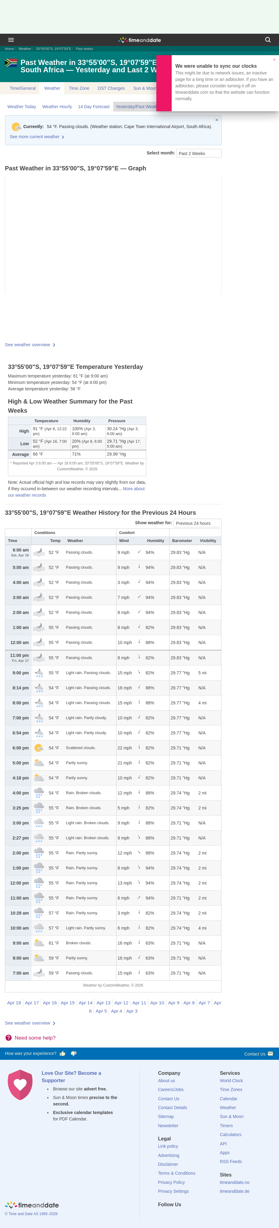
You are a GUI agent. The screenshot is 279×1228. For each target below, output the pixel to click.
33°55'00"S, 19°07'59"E (53, 49)
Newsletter (168, 1125)
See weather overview (27, 344)
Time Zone (79, 88)
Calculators (230, 1134)
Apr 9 (173, 1002)
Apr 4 (116, 1011)
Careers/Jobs (171, 1089)
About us (166, 1080)
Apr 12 (121, 1002)
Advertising (168, 1155)
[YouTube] (204, 1215)
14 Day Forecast (94, 106)
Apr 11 (139, 1002)
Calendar (228, 1098)
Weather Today (21, 106)
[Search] (268, 40)
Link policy (168, 1146)
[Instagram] (193, 1215)
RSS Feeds (231, 1161)
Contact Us (259, 1053)
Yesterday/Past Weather (139, 106)
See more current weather (34, 136)
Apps (225, 1152)
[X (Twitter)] (173, 1215)
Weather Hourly (57, 106)
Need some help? (35, 1038)
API (223, 1143)
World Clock (231, 1080)
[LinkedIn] (183, 1215)
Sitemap (166, 1116)
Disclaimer (168, 1164)
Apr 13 (103, 1002)
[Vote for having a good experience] (62, 1054)
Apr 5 (101, 1011)
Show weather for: (154, 522)
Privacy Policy (171, 1182)
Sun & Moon (145, 88)
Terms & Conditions (176, 1173)
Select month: (161, 152)
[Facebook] (162, 1215)
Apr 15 (68, 1002)
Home (9, 49)
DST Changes (111, 88)
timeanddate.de (235, 1191)
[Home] (32, 1205)
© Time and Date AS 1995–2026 (31, 1214)
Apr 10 (157, 1002)
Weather (25, 49)
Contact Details (172, 1107)
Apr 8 (189, 1002)
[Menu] (11, 40)
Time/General (23, 88)
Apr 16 (50, 1002)
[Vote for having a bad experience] (73, 1054)
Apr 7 (204, 1002)
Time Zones (231, 1089)
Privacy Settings (173, 1191)
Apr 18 (14, 1002)
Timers (226, 1125)
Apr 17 (32, 1002)
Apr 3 (132, 1011)
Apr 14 (86, 1002)
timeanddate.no (235, 1182)
